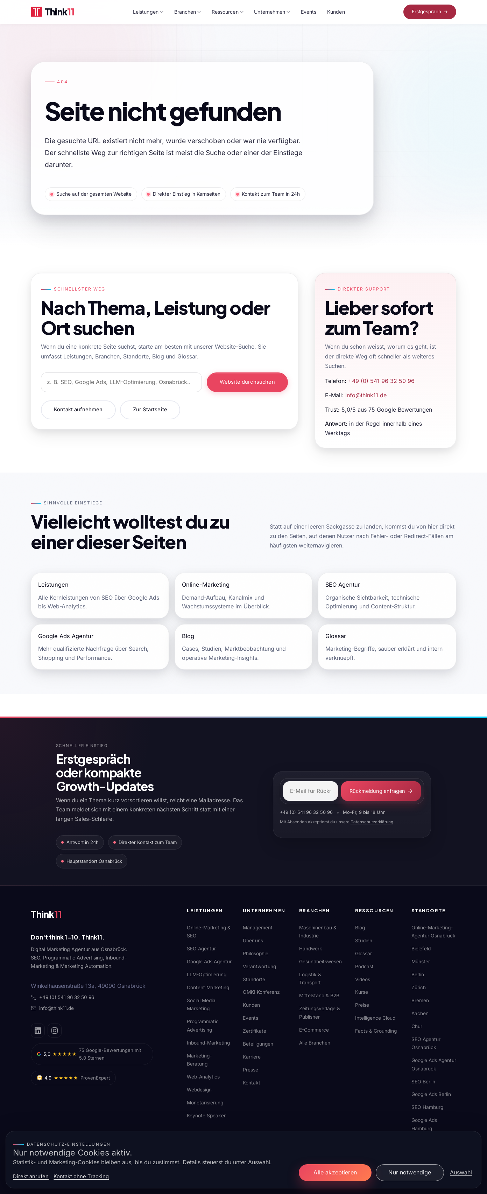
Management (258, 927)
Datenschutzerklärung (372, 821)
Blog (360, 927)
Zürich (418, 987)
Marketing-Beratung (199, 1060)
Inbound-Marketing (208, 1043)
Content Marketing (208, 987)
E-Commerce (314, 1030)
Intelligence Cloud (375, 1018)
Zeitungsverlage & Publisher (319, 1012)
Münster (420, 961)
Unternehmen (272, 12)
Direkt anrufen (31, 1176)
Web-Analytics (203, 1077)
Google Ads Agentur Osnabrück (433, 1064)
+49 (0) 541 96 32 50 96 (381, 380)
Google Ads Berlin (431, 1094)
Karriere (252, 1057)
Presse (250, 1070)
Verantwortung (259, 966)
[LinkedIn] (38, 1031)
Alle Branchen (314, 1043)
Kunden (336, 12)
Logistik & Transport (310, 978)
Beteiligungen (258, 1044)
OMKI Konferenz (261, 992)
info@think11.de (366, 395)
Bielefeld (421, 948)
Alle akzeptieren (335, 1172)
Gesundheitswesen (320, 961)
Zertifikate (254, 1031)
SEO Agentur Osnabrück (425, 1043)
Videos (362, 979)
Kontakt (251, 1082)
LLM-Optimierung (206, 974)
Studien (363, 940)
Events (308, 12)
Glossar (363, 953)
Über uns (253, 940)
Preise (362, 1005)
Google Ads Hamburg (424, 1124)
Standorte (254, 979)
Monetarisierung (205, 1102)
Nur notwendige (409, 1172)
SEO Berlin (423, 1081)
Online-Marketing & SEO (209, 931)
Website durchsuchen (247, 382)
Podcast (364, 966)
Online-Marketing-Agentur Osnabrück (433, 931)
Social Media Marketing (201, 1004)
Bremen (420, 1000)
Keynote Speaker (206, 1115)
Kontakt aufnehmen (78, 409)
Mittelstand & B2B (319, 995)
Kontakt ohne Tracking (81, 1176)
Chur (416, 1026)
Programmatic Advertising (203, 1025)
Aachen (420, 1013)
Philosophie (255, 953)
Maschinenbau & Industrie (318, 931)
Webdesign (199, 1089)
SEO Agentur (201, 948)
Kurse (361, 992)
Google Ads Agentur (209, 961)
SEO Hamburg (427, 1107)
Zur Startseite (150, 409)
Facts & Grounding (376, 1031)
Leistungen (148, 12)
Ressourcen (228, 12)
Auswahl (461, 1172)
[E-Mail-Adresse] (310, 791)
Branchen (187, 12)
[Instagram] (55, 1031)
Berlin (417, 974)
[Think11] (55, 915)
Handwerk (310, 948)
